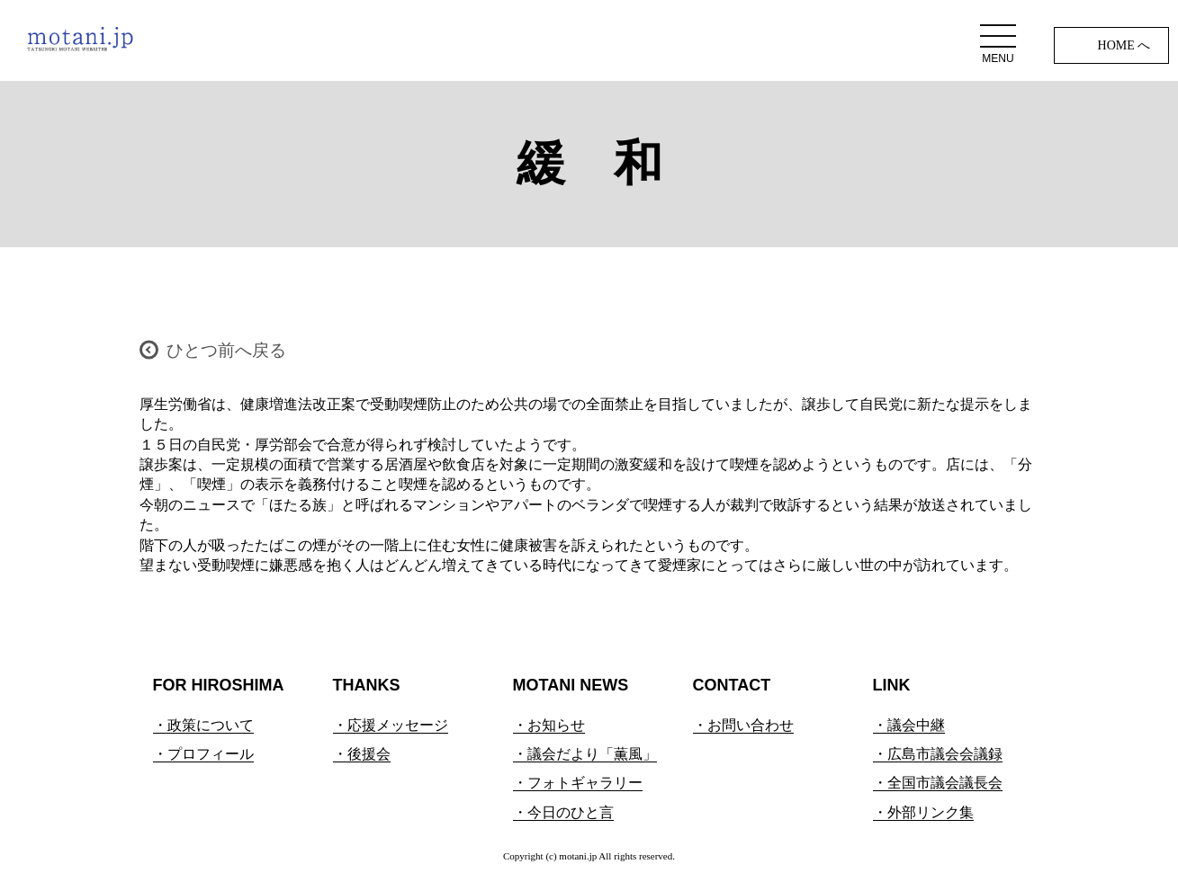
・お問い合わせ (743, 725)
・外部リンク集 (923, 812)
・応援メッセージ (390, 725)
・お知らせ (549, 725)
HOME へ (1124, 45)
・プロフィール (203, 754)
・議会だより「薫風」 (585, 754)
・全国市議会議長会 (938, 782)
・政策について (203, 725)
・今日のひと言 (563, 812)
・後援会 (362, 754)
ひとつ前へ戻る (226, 350)
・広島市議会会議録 (938, 754)
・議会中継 (909, 725)
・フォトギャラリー (578, 782)
